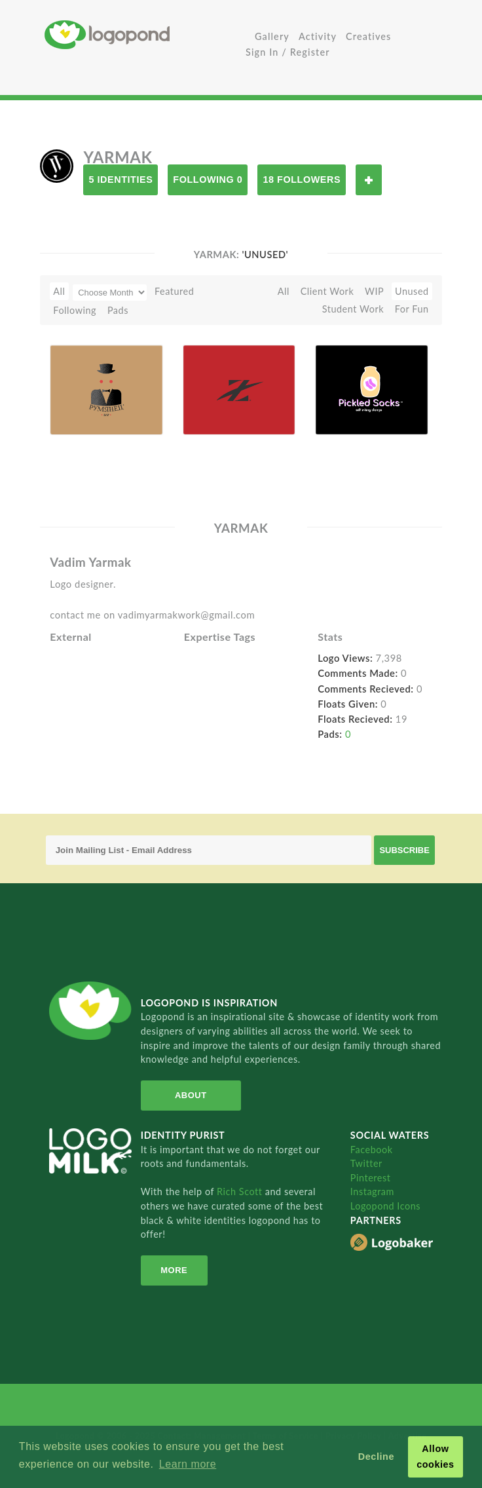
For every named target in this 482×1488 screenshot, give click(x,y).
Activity (318, 36)
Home (143, 34)
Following (74, 310)
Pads (117, 310)
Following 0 (207, 179)
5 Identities (120, 179)
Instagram (372, 1191)
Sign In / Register (288, 52)
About (191, 1095)
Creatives (368, 36)
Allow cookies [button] (435, 1456)
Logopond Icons (385, 1205)
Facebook (371, 1149)
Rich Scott (241, 1191)
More (173, 1270)
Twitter (366, 1163)
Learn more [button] (187, 1464)
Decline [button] (376, 1456)
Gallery (272, 36)
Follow (369, 179)
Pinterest (370, 1177)
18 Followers (302, 179)
